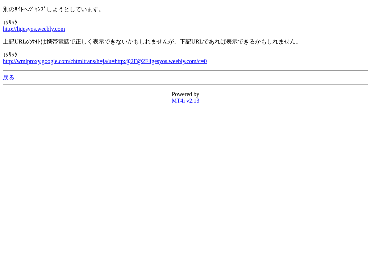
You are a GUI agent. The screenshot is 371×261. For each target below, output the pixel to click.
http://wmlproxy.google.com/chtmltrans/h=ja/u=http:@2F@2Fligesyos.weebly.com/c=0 (105, 61)
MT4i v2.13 (185, 101)
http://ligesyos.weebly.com (34, 29)
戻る (8, 77)
